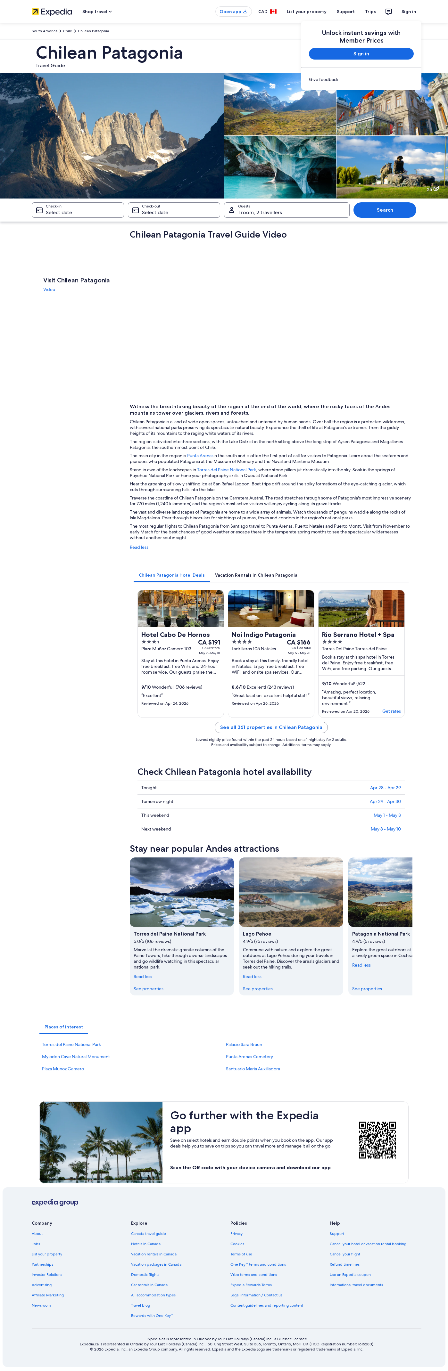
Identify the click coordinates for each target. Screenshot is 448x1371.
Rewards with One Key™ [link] (152, 1315)
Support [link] (337, 1233)
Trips (370, 11)
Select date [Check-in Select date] (59, 212)
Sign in (409, 11)
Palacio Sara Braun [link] (244, 1044)
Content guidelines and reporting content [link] (266, 1305)
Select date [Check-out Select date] (155, 212)
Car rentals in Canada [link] (149, 1284)
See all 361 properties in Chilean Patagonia (271, 727)
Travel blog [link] (140, 1305)
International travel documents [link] (356, 1284)
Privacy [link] (236, 1233)
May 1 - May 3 (387, 815)
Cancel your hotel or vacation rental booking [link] (368, 1243)
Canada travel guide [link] (148, 1233)
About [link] (37, 1233)
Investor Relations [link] (47, 1274)
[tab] (172, 575)
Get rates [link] (391, 711)
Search (385, 210)
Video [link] (49, 289)
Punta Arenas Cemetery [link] (249, 1056)
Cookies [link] (237, 1243)
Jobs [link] (36, 1243)
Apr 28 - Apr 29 (385, 788)
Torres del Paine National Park (226, 470)
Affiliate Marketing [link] (48, 1295)
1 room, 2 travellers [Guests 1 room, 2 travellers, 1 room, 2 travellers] (260, 212)
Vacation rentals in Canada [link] (154, 1254)
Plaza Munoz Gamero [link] (63, 1069)
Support (346, 11)
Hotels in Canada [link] (146, 1243)
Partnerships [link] (42, 1264)
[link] (361, 79)
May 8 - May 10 (386, 829)
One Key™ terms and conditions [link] (258, 1264)
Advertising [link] (42, 1284)
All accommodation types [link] (153, 1295)
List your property (307, 11)
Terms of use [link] (241, 1254)
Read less (139, 547)
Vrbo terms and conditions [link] (253, 1274)
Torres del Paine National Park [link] (71, 1044)
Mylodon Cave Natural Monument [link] (76, 1056)
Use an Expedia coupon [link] (350, 1274)
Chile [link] (67, 31)
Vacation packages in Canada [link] (156, 1264)
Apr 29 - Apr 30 (385, 801)
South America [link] (44, 31)
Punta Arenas (200, 455)
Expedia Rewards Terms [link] (251, 1284)
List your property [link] (47, 1254)
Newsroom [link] (41, 1305)
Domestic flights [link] (145, 1274)
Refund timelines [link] (345, 1264)
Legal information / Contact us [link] (256, 1295)
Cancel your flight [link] (345, 1254)
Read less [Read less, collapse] (143, 976)
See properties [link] (148, 989)
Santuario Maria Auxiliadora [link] (253, 1069)
